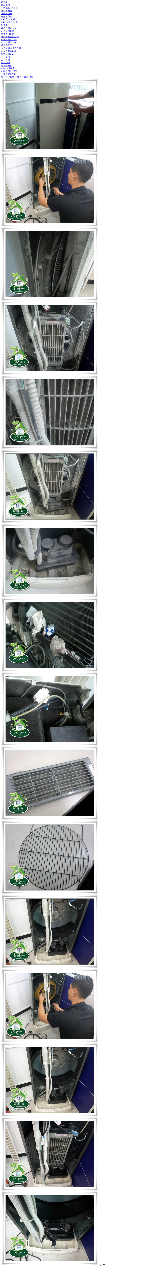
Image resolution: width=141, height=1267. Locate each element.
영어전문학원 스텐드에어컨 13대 (17, 77)
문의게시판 (6, 65)
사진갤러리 (6, 57)
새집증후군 (6, 45)
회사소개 (5, 5)
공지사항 (5, 62)
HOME (4, 2)
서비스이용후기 (9, 68)
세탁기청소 (6, 10)
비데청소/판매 (8, 19)
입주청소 (5, 25)
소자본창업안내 (9, 74)
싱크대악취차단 (9, 42)
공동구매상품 (7, 31)
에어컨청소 (6, 13)
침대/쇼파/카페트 (9, 22)
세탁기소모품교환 (10, 36)
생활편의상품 (7, 34)
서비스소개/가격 (9, 8)
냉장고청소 (6, 16)
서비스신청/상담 (9, 71)
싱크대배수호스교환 (11, 48)
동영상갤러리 (7, 54)
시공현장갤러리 (9, 51)
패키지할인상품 (9, 28)
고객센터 (5, 60)
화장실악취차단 (9, 39)
